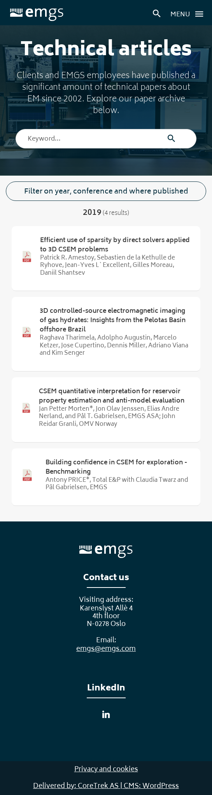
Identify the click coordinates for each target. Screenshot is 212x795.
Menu (189, 14)
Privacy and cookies (106, 770)
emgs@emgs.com (106, 649)
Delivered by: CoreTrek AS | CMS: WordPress (106, 786)
